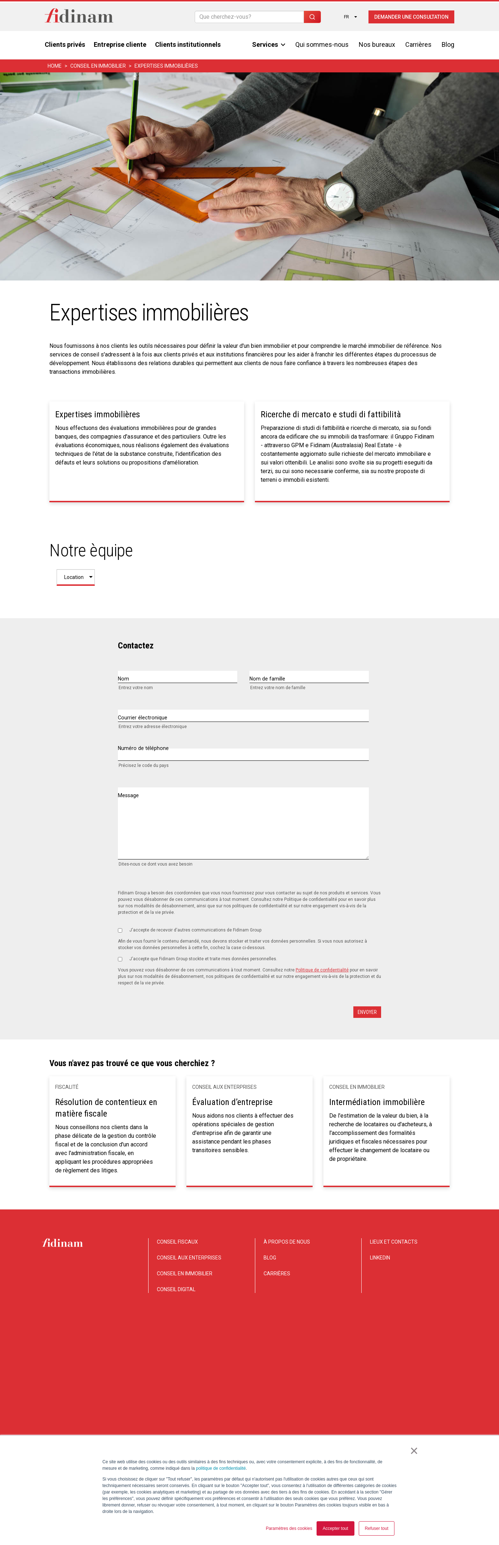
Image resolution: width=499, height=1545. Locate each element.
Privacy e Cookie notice (386, 1425)
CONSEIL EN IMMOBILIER (98, 65)
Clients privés (65, 43)
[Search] (249, 16)
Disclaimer (338, 1425)
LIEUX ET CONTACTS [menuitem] (394, 1242)
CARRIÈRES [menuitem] (277, 1273)
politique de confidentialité (221, 1468)
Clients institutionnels (188, 43)
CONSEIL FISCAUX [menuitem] (177, 1242)
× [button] (415, 1452)
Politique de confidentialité (322, 970)
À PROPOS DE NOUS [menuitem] (287, 1242)
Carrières (418, 43)
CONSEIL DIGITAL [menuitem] (176, 1289)
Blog (448, 43)
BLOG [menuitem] (270, 1258)
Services (268, 43)
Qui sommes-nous (322, 43)
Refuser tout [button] (376, 1528)
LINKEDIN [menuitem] (380, 1258)
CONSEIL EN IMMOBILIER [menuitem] (184, 1273)
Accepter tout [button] (335, 1528)
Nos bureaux (377, 43)
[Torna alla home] (79, 15)
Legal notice (435, 1425)
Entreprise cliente (120, 43)
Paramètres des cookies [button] (289, 1528)
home (55, 65)
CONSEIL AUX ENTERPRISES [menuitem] (189, 1258)
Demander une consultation (411, 16)
